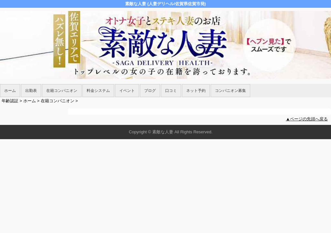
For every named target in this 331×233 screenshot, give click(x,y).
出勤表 (31, 90)
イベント (127, 90)
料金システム (98, 90)
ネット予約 (196, 90)
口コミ (171, 90)
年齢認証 (10, 100)
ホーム (10, 90)
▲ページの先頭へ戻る (307, 118)
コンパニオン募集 (230, 90)
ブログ (150, 90)
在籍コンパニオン (61, 90)
